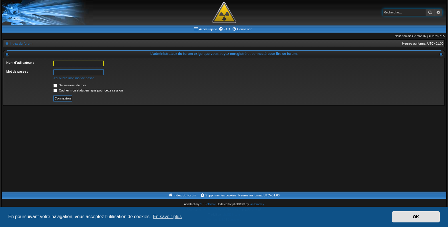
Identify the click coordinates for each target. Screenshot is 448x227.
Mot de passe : (17, 71)
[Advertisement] (174, 148)
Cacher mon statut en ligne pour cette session (88, 90)
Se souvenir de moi (69, 85)
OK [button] (416, 216)
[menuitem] (224, 29)
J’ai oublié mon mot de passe (73, 78)
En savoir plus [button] (167, 216)
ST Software (208, 204)
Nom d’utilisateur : (20, 62)
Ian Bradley (256, 204)
